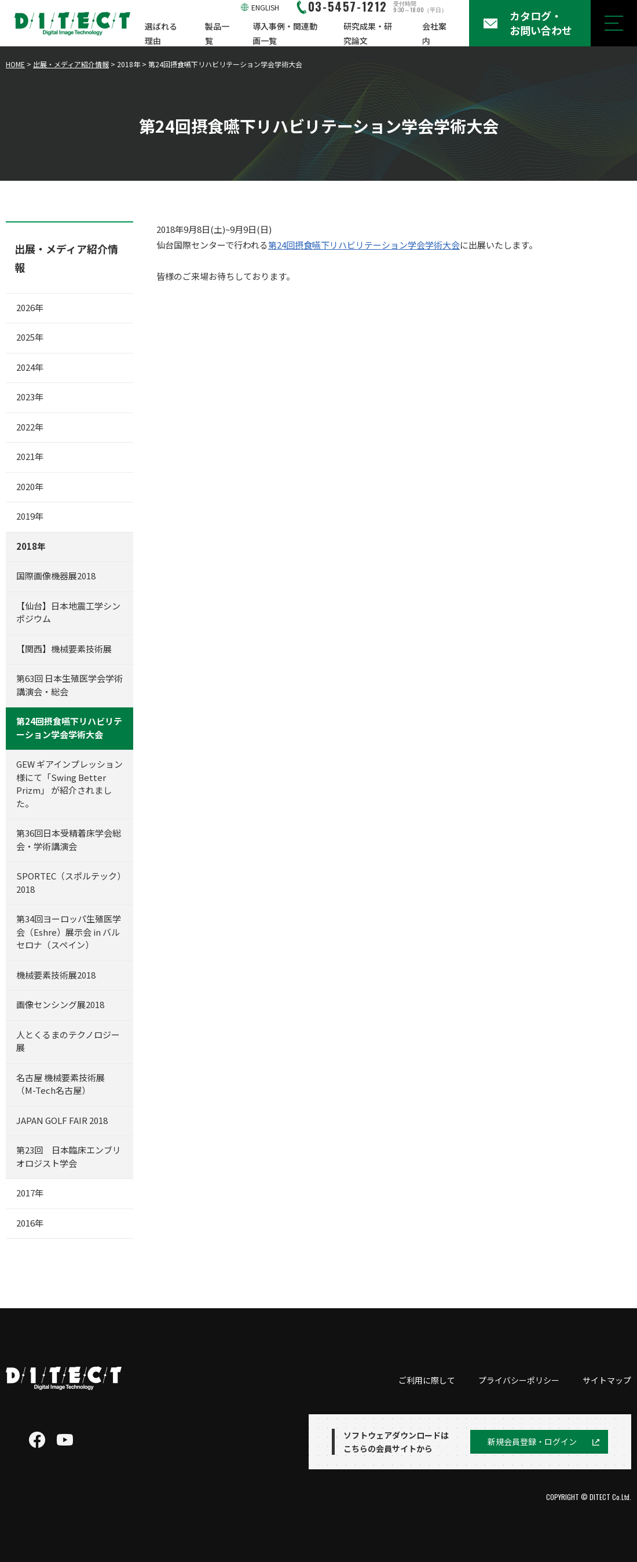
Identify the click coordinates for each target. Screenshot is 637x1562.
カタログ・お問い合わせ (541, 23)
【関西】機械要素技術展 (64, 649)
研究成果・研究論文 (367, 33)
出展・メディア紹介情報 (71, 64)
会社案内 (434, 33)
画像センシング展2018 (60, 1004)
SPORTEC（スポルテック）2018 (69, 882)
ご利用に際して (426, 1380)
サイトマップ (607, 1380)
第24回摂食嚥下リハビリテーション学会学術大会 (364, 245)
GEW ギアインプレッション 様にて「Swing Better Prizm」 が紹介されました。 (69, 783)
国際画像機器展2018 (56, 576)
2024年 (29, 367)
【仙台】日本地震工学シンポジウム (68, 612)
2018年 (31, 546)
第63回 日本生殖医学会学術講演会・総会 (69, 685)
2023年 (29, 397)
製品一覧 (217, 33)
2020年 (29, 486)
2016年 (29, 1223)
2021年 (29, 456)
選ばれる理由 (161, 33)
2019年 (29, 516)
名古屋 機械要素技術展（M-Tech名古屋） (60, 1084)
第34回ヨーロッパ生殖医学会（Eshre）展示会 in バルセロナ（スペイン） (68, 932)
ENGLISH (265, 7)
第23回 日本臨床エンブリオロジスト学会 (68, 1156)
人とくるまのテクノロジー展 (68, 1041)
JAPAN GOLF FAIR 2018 (62, 1120)
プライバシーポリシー (518, 1380)
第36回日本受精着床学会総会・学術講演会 (68, 839)
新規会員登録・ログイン (532, 1441)
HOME (15, 64)
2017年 (29, 1193)
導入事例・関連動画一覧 (284, 33)
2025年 (29, 337)
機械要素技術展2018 (56, 975)
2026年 (29, 307)
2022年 (29, 427)
